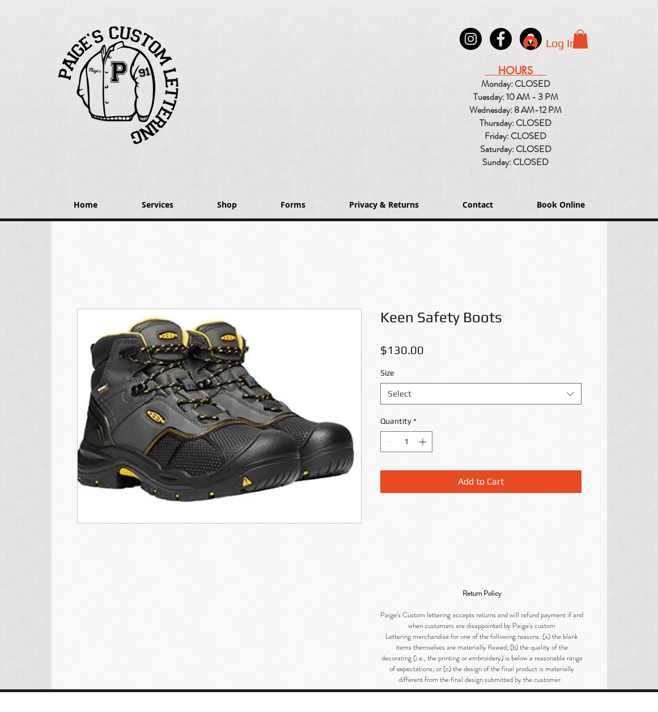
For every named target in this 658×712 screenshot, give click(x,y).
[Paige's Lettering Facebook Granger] (501, 39)
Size (387, 372)
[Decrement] (389, 442)
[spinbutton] (406, 442)
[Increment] (424, 442)
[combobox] (480, 394)
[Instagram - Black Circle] (471, 39)
